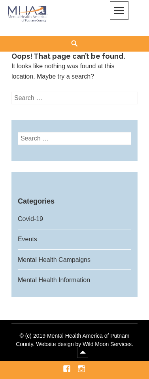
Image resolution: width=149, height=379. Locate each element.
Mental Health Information (54, 280)
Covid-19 (30, 218)
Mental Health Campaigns (54, 259)
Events (27, 239)
